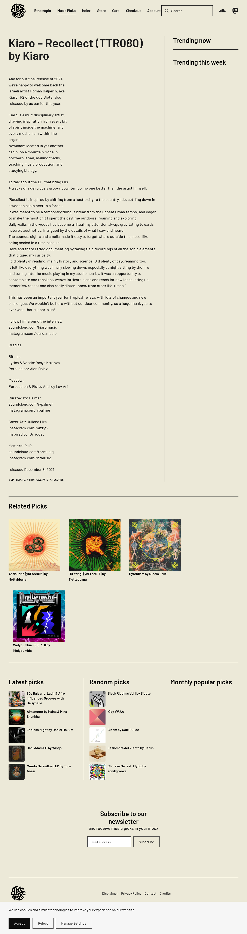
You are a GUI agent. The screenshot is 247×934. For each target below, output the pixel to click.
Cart (115, 10)
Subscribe (146, 842)
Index (86, 10)
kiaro (21, 479)
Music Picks (66, 10)
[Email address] (109, 841)
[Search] (187, 10)
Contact (150, 893)
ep (12, 479)
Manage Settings (73, 923)
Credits (165, 893)
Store (101, 10)
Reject (43, 923)
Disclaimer (110, 893)
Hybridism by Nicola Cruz (147, 574)
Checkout (133, 10)
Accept (19, 923)
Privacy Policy (131, 893)
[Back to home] (18, 10)
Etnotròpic (42, 10)
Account (154, 10)
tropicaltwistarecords (46, 479)
